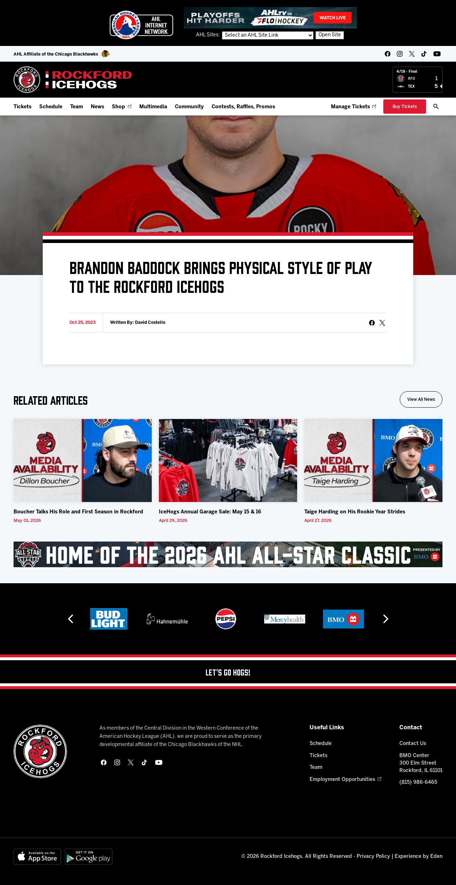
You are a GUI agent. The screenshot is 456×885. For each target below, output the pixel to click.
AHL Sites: (208, 35)
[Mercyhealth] (286, 619)
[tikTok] (424, 54)
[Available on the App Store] (37, 857)
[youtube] (437, 54)
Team (76, 107)
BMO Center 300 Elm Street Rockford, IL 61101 (420, 763)
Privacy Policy (373, 856)
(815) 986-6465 (418, 783)
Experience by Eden (418, 856)
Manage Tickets (353, 107)
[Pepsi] (228, 619)
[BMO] (345, 619)
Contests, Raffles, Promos (243, 107)
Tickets (22, 107)
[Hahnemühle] (169, 619)
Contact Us (412, 743)
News (97, 107)
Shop (121, 107)
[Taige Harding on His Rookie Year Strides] (373, 460)
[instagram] (399, 54)
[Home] (73, 79)
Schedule (50, 107)
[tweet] (382, 323)
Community (189, 107)
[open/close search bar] (436, 106)
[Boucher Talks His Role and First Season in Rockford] (83, 460)
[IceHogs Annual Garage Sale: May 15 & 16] (228, 460)
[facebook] (387, 54)
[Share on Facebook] (372, 323)
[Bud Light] (110, 619)
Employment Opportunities (345, 779)
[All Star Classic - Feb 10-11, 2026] (228, 554)
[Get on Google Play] (89, 857)
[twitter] (412, 54)
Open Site (329, 35)
